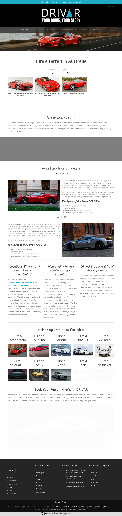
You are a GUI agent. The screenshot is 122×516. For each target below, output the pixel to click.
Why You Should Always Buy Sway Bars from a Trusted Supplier (76, 471)
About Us (12, 477)
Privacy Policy (82, 509)
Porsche (38, 482)
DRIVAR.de (59, 507)
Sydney (11, 282)
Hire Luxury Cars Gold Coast (74, 482)
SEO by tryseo (58, 509)
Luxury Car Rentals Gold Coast (75, 486)
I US (110, 6)
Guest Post (12, 494)
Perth (16, 285)
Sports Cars (23, 30)
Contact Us (12, 481)
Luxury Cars (37, 30)
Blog (10, 487)
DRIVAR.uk (91, 507)
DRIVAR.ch (67, 507)
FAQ (10, 490)
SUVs (92, 479)
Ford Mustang (40, 492)
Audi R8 (38, 479)
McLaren (39, 489)
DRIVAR (95, 30)
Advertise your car (68, 30)
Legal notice (72, 509)
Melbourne (19, 282)
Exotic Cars (94, 473)
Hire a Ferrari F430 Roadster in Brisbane (20, 95)
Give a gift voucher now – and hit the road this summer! (61, 2)
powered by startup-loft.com (44, 509)
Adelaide (23, 285)
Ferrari (38, 476)
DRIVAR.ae (99, 507)
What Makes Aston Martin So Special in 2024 (75, 477)
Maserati (39, 485)
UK (108, 6)
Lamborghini (40, 473)
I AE (113, 6)
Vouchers (84, 30)
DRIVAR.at (75, 507)
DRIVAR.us (83, 507)
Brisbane (28, 282)
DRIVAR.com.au (109, 507)
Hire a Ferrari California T (75, 94)
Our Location (13, 484)
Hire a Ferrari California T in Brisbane (47, 95)
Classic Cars (52, 30)
